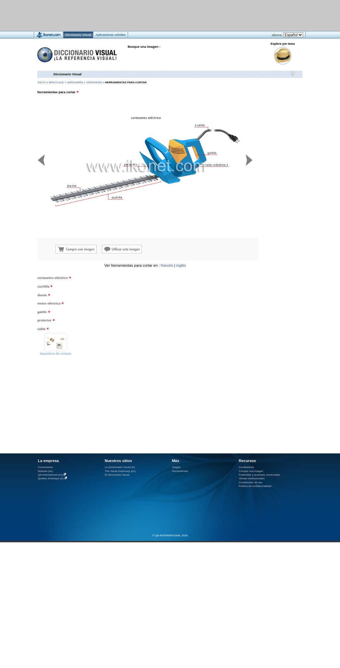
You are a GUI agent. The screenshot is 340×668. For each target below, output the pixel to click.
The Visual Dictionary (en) (120, 471)
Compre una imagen (251, 471)
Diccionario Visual (67, 74)
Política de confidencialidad (255, 486)
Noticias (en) (45, 471)
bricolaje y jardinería (66, 82)
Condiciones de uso (250, 482)
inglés (181, 265)
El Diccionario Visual (117, 474)
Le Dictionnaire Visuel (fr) (120, 467)
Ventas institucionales (252, 478)
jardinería (94, 82)
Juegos (176, 467)
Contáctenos (246, 467)
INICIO (42, 82)
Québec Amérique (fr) (51, 478)
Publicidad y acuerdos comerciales (259, 474)
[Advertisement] (82, 321)
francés (167, 265)
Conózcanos (45, 467)
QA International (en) (50, 474)
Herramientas (180, 471)
